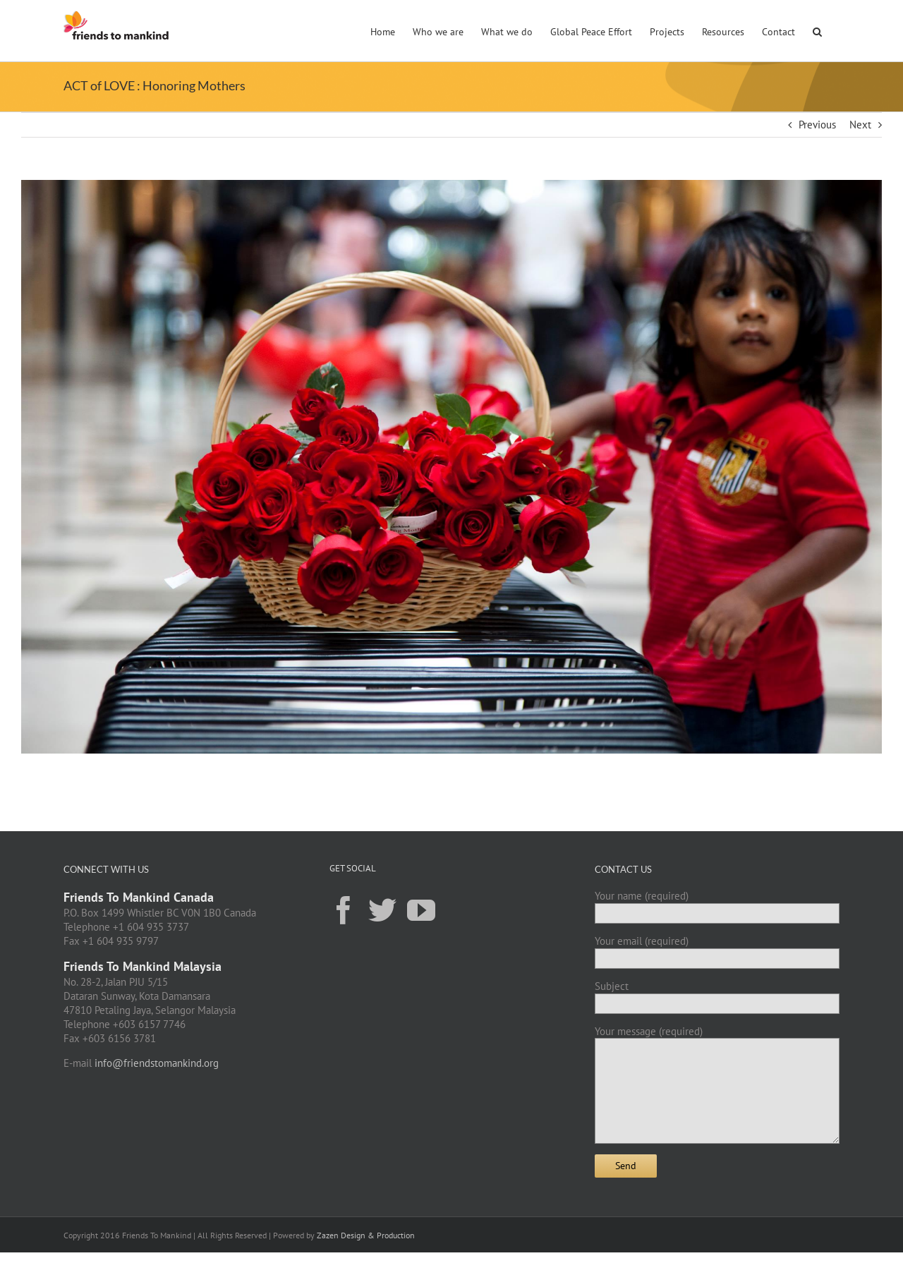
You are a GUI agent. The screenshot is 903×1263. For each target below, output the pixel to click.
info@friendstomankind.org (157, 1063)
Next (860, 124)
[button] (817, 30)
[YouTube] (421, 909)
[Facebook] (343, 909)
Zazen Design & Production (366, 1235)
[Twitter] (382, 909)
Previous (817, 124)
